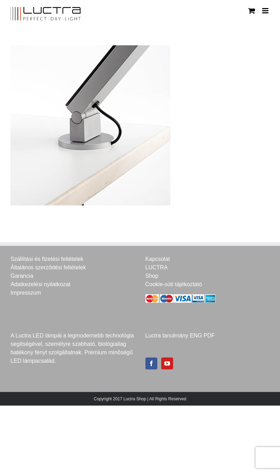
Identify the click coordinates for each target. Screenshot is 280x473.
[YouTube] (167, 363)
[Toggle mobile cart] (251, 10)
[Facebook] (151, 363)
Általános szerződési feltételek (48, 267)
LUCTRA (156, 267)
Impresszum (26, 293)
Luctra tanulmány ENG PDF (180, 336)
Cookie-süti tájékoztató (173, 284)
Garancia (22, 276)
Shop (151, 276)
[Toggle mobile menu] (265, 10)
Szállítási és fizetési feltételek (47, 259)
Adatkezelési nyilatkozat (40, 284)
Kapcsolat (157, 259)
